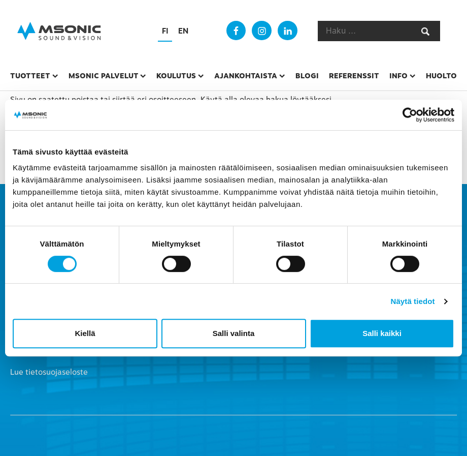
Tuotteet (30, 75)
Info (398, 75)
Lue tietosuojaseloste (49, 372)
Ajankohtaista (245, 75)
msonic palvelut (104, 75)
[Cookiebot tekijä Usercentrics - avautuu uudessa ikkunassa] (409, 115)
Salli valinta (234, 333)
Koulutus (176, 75)
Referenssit (354, 75)
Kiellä (85, 333)
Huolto (441, 75)
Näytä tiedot (413, 301)
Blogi (307, 75)
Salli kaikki (382, 333)
